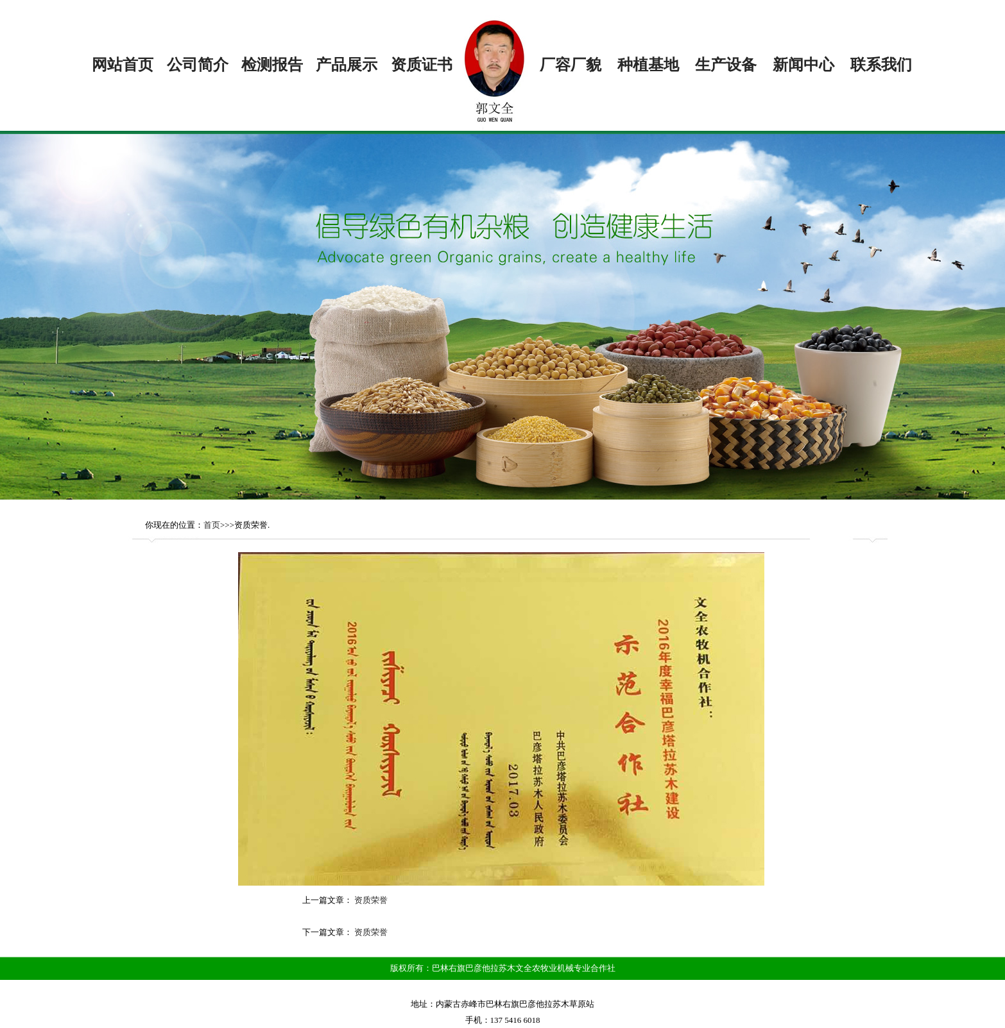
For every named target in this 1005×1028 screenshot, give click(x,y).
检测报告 (272, 64)
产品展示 (346, 64)
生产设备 (726, 64)
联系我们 (881, 64)
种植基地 (648, 64)
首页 (211, 525)
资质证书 (421, 64)
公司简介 (197, 64)
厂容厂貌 (570, 64)
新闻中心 (803, 64)
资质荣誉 (371, 900)
